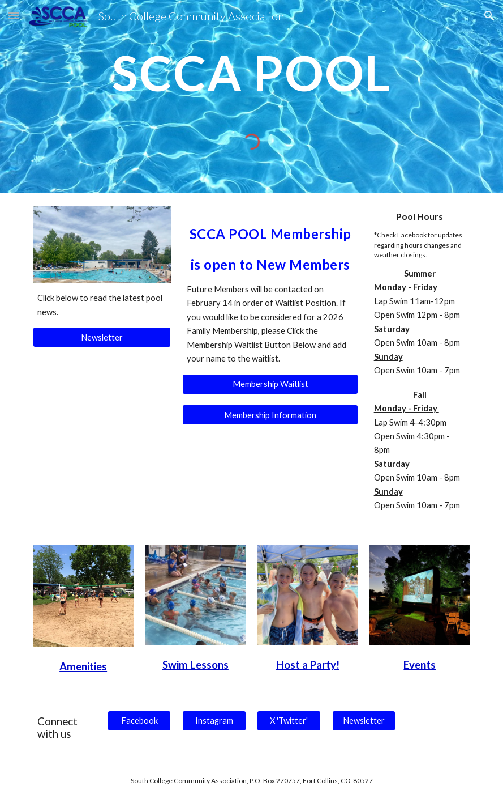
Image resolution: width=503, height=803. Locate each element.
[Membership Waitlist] (270, 384)
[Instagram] (214, 721)
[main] (251, 78)
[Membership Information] (270, 415)
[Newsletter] (102, 337)
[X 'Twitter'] (288, 721)
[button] (13, 15)
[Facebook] (139, 721)
